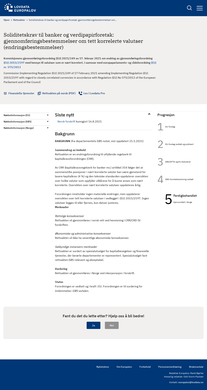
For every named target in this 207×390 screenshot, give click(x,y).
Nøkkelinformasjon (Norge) (19, 127)
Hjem (6, 19)
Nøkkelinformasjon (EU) (17, 115)
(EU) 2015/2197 (14, 62)
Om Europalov (124, 366)
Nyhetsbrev (102, 366)
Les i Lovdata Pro (94, 93)
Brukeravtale (196, 366)
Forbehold (145, 366)
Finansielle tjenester (21, 93)
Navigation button (200, 8)
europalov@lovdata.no (190, 382)
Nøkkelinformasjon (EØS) (18, 121)
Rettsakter (19, 19)
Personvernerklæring (170, 366)
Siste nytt (64, 115)
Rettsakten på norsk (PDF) (58, 93)
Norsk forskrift (66, 121)
